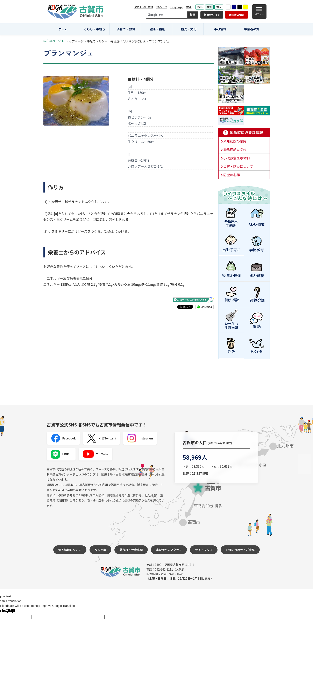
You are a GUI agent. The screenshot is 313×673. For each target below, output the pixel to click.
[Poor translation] (10, 611)
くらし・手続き (94, 29)
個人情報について (69, 550)
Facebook (63, 438)
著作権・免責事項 (131, 550)
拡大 (218, 7)
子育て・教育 (126, 29)
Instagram (140, 438)
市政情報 (220, 29)
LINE (60, 454)
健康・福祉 (157, 29)
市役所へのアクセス (169, 550)
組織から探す (212, 15)
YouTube (95, 454)
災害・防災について (238, 166)
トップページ (75, 41)
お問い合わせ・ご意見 (240, 550)
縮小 (199, 7)
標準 (209, 7)
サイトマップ (203, 550)
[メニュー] (259, 11)
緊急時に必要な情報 (244, 132)
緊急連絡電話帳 (235, 149)
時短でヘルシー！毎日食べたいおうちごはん (116, 41)
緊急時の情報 (236, 15)
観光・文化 (189, 29)
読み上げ (161, 7)
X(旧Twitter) (101, 438)
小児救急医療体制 (236, 157)
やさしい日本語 (143, 7)
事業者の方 (251, 29)
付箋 (188, 7)
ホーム (63, 29)
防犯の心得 (231, 174)
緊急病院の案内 (235, 141)
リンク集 (100, 550)
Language (176, 7)
